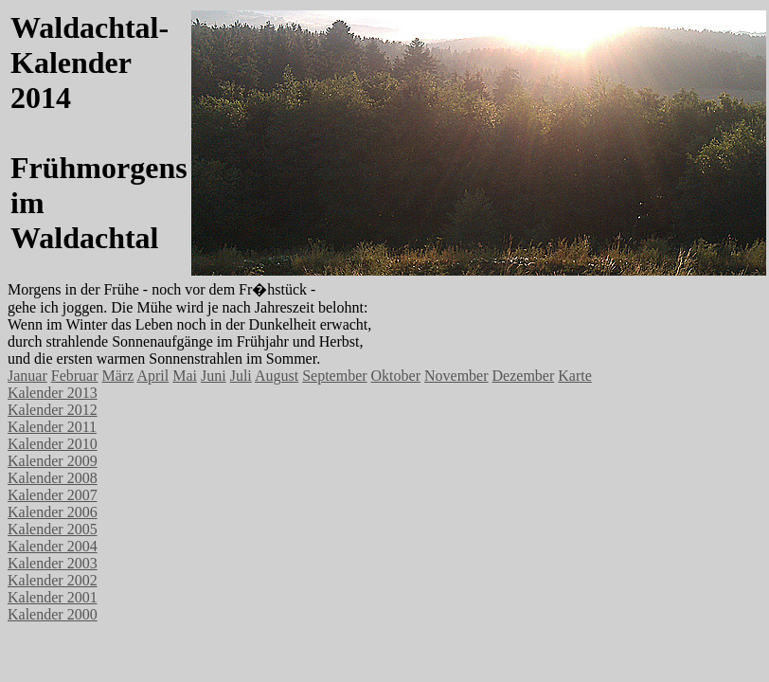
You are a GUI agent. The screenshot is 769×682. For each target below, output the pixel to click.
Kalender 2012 (53, 410)
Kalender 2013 (53, 393)
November (456, 376)
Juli (241, 376)
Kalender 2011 (52, 427)
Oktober (395, 376)
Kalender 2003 (53, 563)
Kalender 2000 (53, 614)
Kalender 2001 (53, 597)
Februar (74, 376)
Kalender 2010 (53, 444)
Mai (184, 376)
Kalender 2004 (53, 546)
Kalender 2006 (53, 512)
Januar (27, 376)
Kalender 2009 (53, 461)
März (118, 376)
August (276, 376)
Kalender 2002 (53, 580)
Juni (213, 376)
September (334, 376)
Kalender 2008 (53, 478)
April (152, 376)
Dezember (523, 376)
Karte (575, 376)
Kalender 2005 (53, 529)
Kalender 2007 (53, 495)
